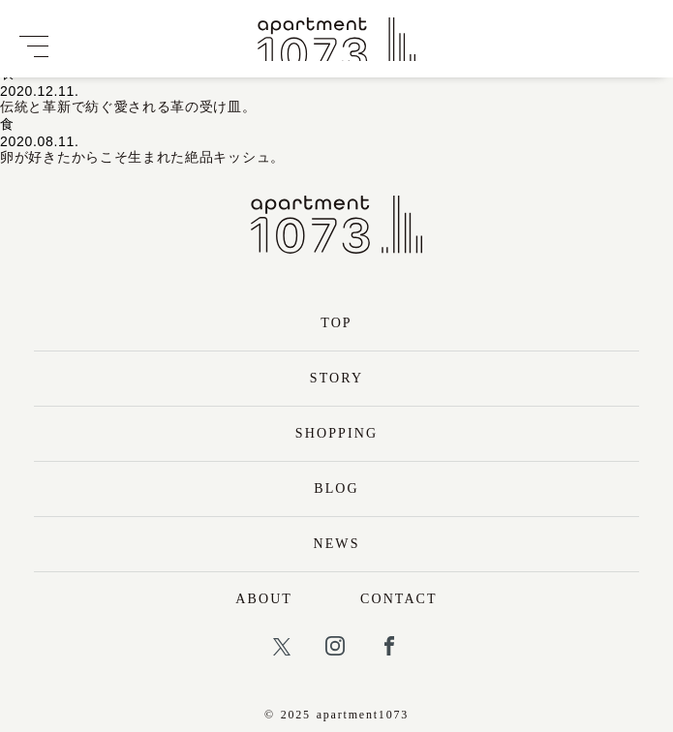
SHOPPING (336, 433)
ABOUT (263, 599)
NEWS (336, 543)
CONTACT (399, 599)
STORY (336, 378)
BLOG (336, 488)
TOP (336, 323)
